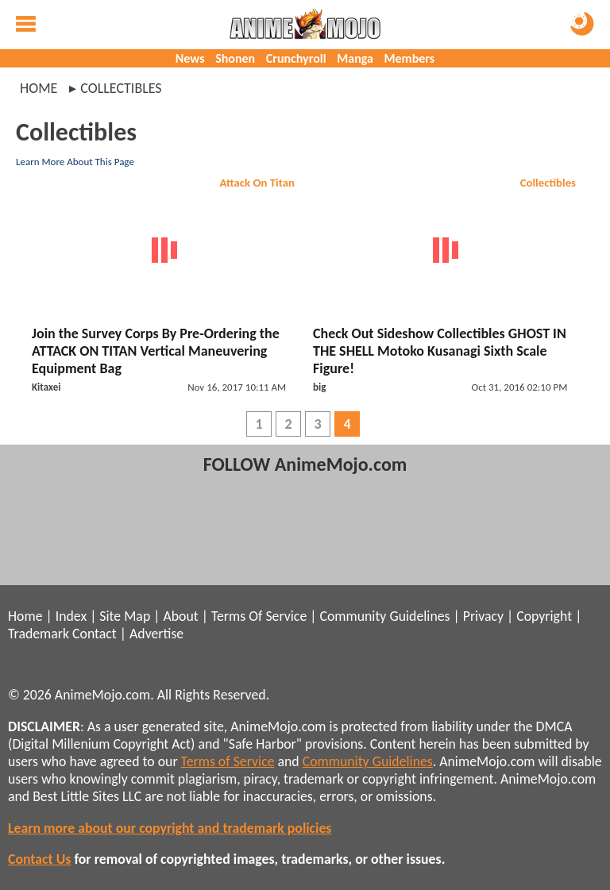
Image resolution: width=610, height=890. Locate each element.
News (190, 58)
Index (71, 616)
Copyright (544, 616)
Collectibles (548, 182)
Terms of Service (228, 761)
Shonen (235, 58)
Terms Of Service (259, 616)
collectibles (120, 88)
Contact (94, 633)
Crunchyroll (296, 58)
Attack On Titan (257, 182)
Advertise (156, 633)
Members (409, 58)
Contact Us (39, 859)
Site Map (124, 616)
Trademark (38, 633)
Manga (355, 58)
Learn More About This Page (75, 162)
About (180, 616)
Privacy (483, 616)
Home (38, 88)
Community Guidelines (384, 616)
